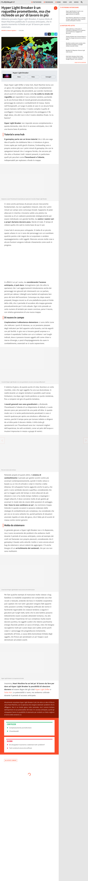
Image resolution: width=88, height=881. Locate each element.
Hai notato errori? (10, 760)
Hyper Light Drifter (42, 689)
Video (65, 2)
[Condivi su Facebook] (46, 34)
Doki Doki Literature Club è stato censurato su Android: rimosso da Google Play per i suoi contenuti (74, 57)
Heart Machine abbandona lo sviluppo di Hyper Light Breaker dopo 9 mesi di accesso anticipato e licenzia (76, 19)
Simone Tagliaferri (11, 30)
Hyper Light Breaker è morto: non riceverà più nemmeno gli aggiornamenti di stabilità (74, 12)
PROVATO (3, 30)
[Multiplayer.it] (8, 2)
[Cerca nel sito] (82, 2)
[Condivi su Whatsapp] (52, 34)
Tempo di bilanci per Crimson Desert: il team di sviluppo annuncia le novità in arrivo (76, 38)
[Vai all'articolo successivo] (2, 441)
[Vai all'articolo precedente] (86, 441)
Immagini (48, 77)
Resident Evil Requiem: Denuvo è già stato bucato (75, 51)
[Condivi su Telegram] (55, 34)
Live (70, 2)
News (19, 77)
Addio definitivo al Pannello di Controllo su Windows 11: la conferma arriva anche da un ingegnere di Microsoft (75, 31)
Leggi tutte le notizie (80, 62)
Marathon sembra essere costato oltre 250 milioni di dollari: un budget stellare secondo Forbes (75, 44)
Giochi (76, 2)
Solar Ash (8, 692)
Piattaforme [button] (36, 2)
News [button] (58, 2)
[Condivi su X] (49, 34)
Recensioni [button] (48, 2)
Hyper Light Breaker (21, 73)
